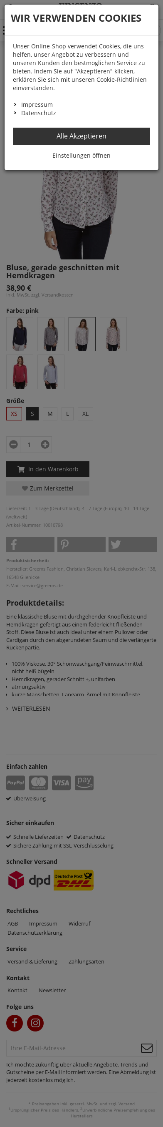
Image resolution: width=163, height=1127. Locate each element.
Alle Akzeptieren (81, 136)
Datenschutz (38, 113)
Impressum (37, 104)
